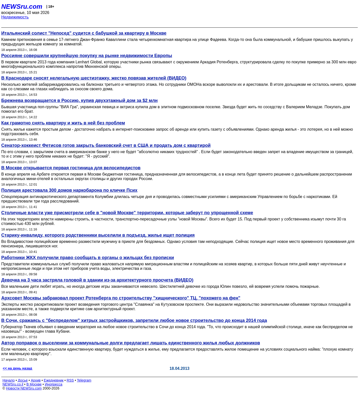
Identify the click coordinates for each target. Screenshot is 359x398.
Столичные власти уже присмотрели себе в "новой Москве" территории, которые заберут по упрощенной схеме (127, 212)
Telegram (84, 380)
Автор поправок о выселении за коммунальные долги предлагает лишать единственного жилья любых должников (130, 342)
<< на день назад (17, 368)
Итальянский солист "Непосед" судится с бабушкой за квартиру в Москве (84, 33)
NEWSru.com (21, 6)
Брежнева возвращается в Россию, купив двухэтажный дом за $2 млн (79, 100)
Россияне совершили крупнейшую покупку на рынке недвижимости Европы (86, 55)
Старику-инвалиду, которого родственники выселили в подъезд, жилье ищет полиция (98, 235)
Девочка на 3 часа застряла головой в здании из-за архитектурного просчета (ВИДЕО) (97, 280)
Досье (23, 380)
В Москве (34, 384)
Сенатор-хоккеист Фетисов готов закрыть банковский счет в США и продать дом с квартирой (106, 145)
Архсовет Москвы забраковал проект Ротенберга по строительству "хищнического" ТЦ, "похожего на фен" (120, 298)
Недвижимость (15, 17)
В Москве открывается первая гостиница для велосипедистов (71, 167)
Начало (8, 380)
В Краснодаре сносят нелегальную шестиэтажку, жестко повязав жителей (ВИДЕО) (93, 78)
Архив (36, 380)
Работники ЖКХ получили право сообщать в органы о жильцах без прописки (87, 257)
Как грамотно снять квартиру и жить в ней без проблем (63, 122)
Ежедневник (54, 380)
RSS (70, 380)
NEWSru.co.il (12, 384)
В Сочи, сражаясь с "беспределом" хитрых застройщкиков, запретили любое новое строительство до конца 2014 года (134, 320)
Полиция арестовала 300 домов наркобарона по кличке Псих (69, 190)
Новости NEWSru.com (24, 388)
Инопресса (54, 384)
